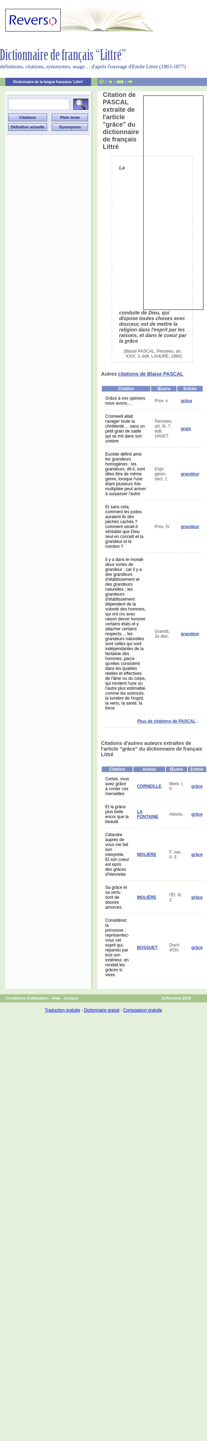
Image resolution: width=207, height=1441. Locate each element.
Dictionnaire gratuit (101, 1010)
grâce (186, 400)
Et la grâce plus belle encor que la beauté (117, 814)
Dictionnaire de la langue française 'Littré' (48, 82)
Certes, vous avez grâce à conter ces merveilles (117, 786)
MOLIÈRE (146, 854)
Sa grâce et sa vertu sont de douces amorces (116, 897)
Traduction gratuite (62, 1010)
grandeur (190, 473)
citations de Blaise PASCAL (150, 374)
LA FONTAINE (147, 814)
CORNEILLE (149, 786)
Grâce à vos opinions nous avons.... (125, 401)
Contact (71, 998)
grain (186, 428)
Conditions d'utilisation (27, 998)
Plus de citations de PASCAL (167, 721)
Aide (56, 998)
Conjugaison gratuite (142, 1010)
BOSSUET (147, 947)
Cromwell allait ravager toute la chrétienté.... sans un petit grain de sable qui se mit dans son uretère (125, 429)
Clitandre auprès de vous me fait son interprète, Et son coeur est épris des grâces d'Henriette (117, 854)
